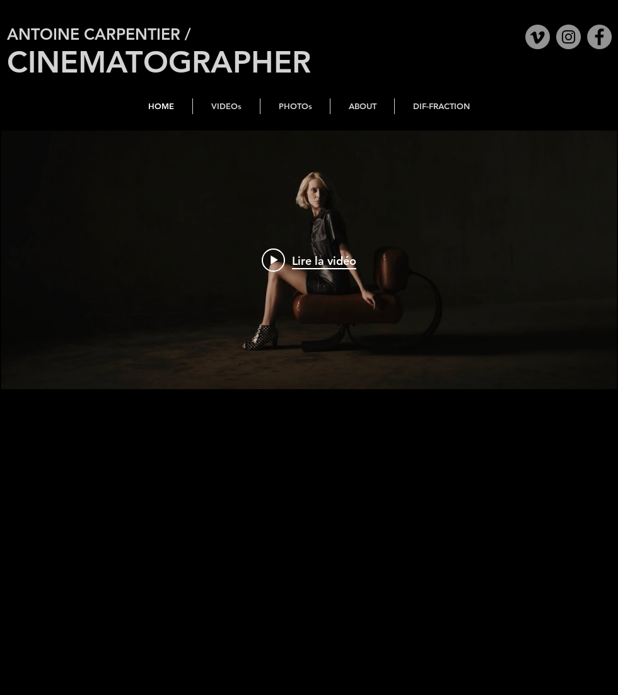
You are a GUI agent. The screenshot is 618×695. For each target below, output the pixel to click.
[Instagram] (568, 37)
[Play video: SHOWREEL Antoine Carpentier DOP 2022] (309, 259)
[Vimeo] (537, 37)
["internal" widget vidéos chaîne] (309, 260)
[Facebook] (599, 37)
